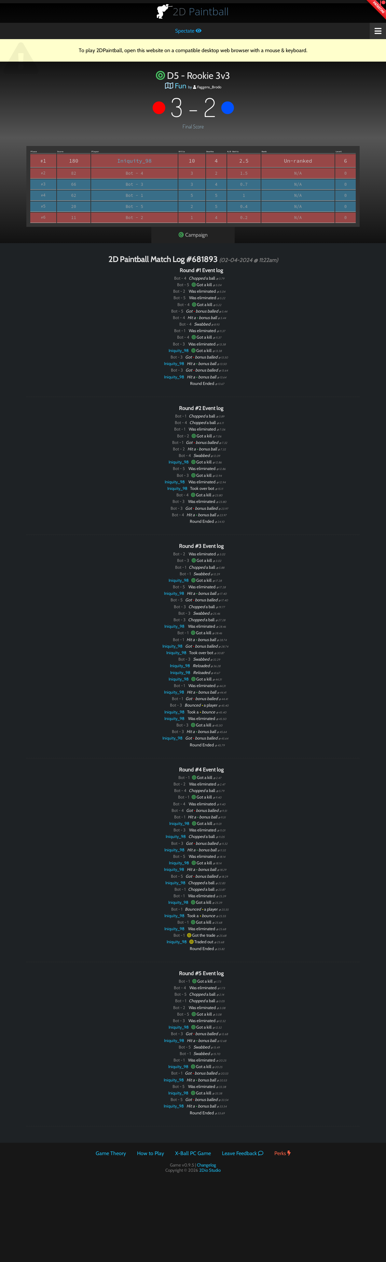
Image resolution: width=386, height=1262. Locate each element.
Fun (180, 85)
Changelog (206, 1164)
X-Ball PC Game (193, 1153)
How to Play (150, 1153)
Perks (282, 1153)
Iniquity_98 (134, 160)
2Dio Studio (210, 1170)
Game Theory (111, 1153)
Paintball (201, 11)
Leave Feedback (242, 1153)
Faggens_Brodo (207, 87)
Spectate (188, 31)
